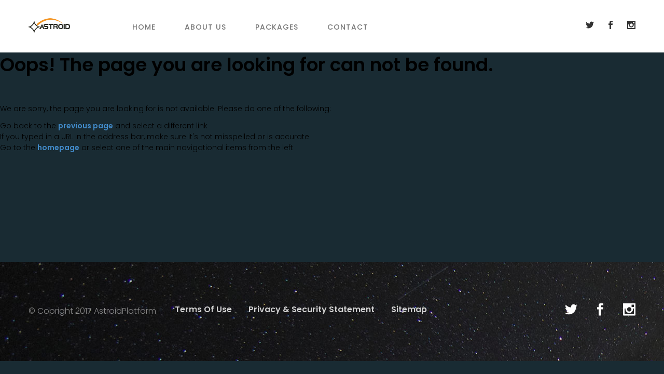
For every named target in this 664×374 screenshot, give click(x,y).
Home (144, 27)
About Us (205, 27)
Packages (276, 27)
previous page (85, 126)
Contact (347, 27)
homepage (58, 147)
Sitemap (409, 309)
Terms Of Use (203, 309)
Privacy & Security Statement (311, 309)
